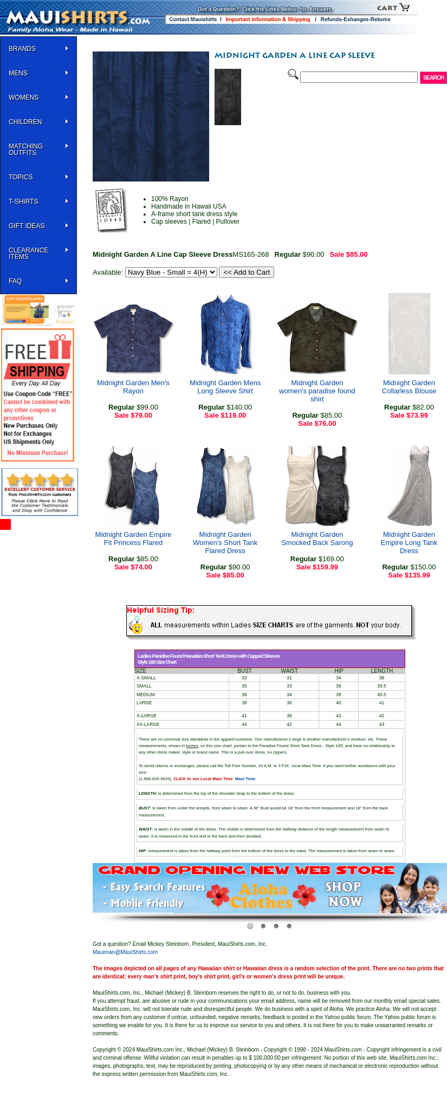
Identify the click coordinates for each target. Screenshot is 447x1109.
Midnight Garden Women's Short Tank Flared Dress (225, 542)
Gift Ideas (26, 226)
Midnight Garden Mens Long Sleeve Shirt (225, 387)
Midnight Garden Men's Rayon (133, 387)
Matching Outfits (26, 149)
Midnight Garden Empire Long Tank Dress (409, 542)
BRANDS (22, 49)
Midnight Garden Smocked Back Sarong (317, 538)
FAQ (15, 281)
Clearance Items (28, 254)
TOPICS (21, 177)
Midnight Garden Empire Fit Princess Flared (133, 538)
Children (25, 122)
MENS (18, 73)
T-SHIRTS (23, 201)
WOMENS (23, 97)
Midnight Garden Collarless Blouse (409, 387)
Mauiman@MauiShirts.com (125, 952)
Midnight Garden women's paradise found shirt (317, 391)
